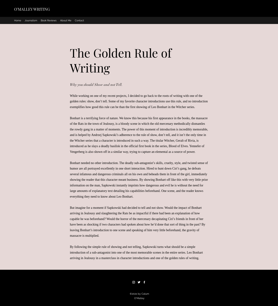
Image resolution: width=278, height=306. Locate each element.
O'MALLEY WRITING (32, 9)
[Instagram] (133, 282)
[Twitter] (139, 282)
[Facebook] (144, 282)
